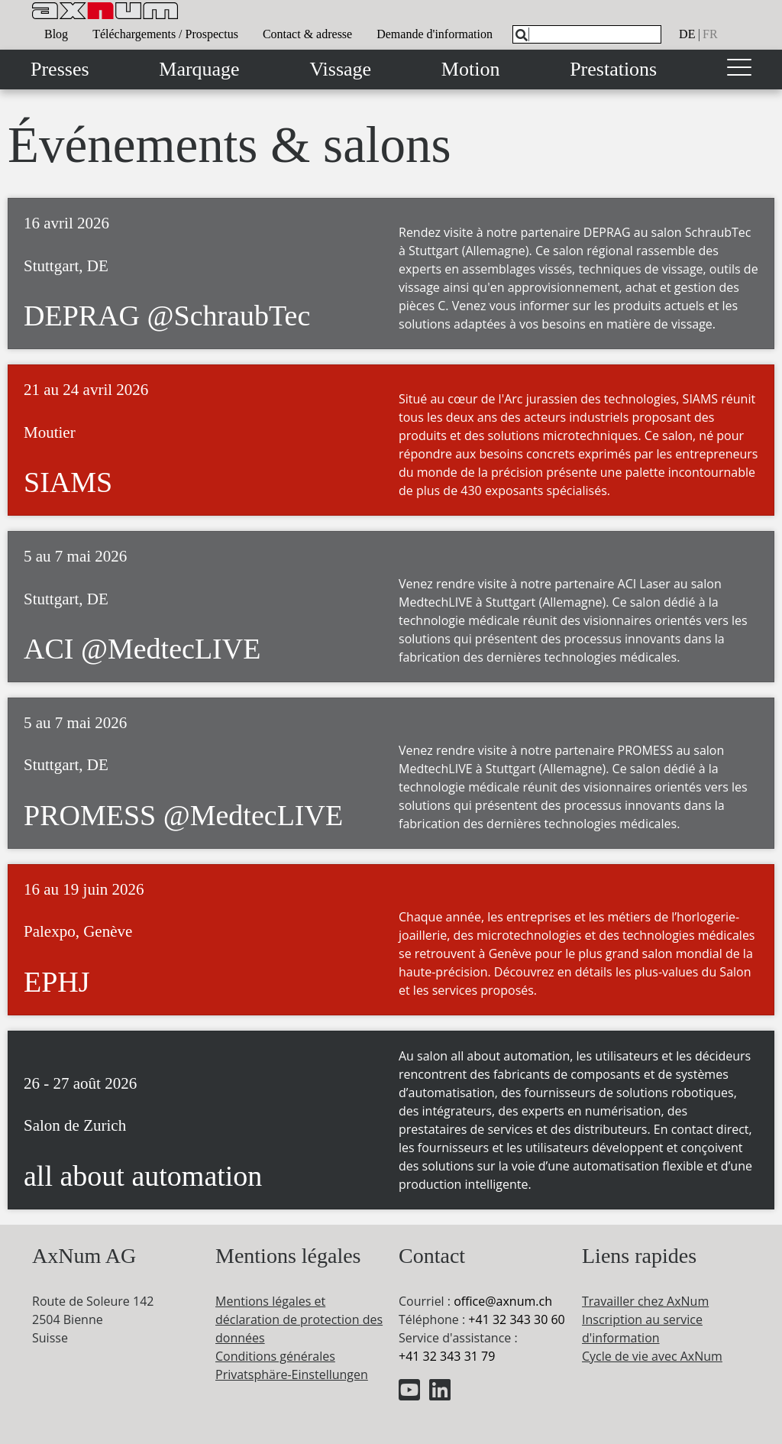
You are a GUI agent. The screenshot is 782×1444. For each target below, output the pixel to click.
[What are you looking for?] (586, 34)
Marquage (199, 69)
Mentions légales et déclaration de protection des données (299, 1319)
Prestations (613, 69)
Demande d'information (434, 34)
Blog (56, 34)
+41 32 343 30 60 (516, 1319)
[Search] (521, 35)
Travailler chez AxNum (645, 1301)
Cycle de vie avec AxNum (652, 1356)
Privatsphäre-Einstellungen (291, 1374)
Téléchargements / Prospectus (165, 34)
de (687, 34)
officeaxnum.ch (503, 1301)
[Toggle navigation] (739, 69)
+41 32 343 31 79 (447, 1356)
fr (710, 34)
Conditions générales (275, 1356)
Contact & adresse (307, 34)
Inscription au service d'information (642, 1328)
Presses (60, 69)
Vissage (340, 69)
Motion (470, 69)
